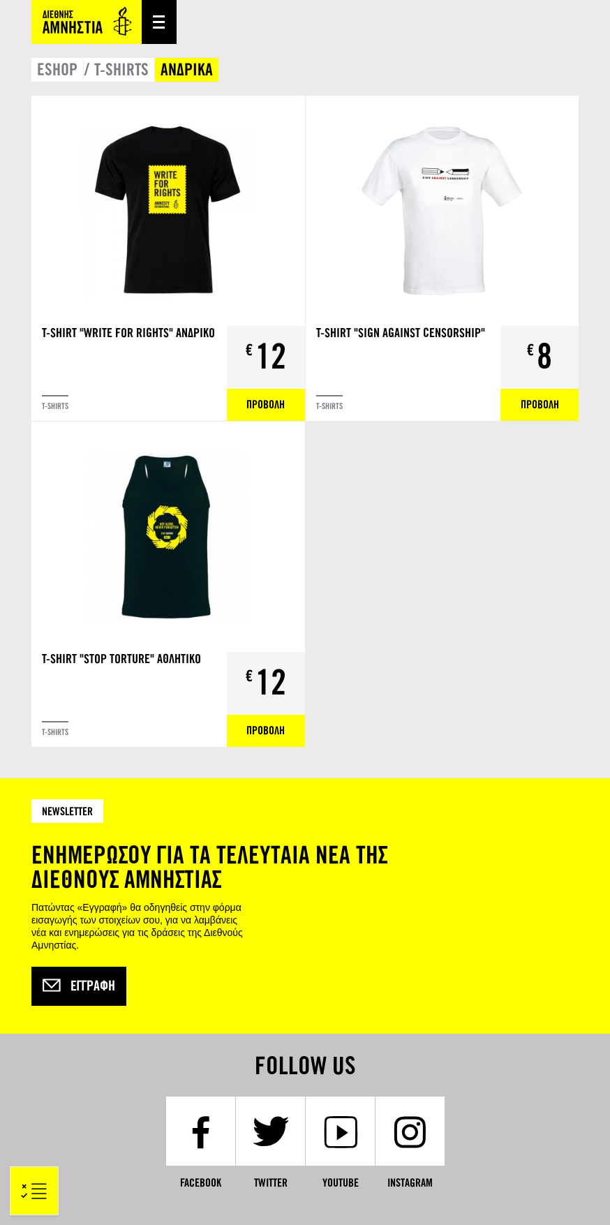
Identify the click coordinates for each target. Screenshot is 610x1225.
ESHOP (57, 70)
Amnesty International (86, 22)
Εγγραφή (79, 986)
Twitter (271, 1182)
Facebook (200, 1182)
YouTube (340, 1182)
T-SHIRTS (121, 70)
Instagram (410, 1182)
